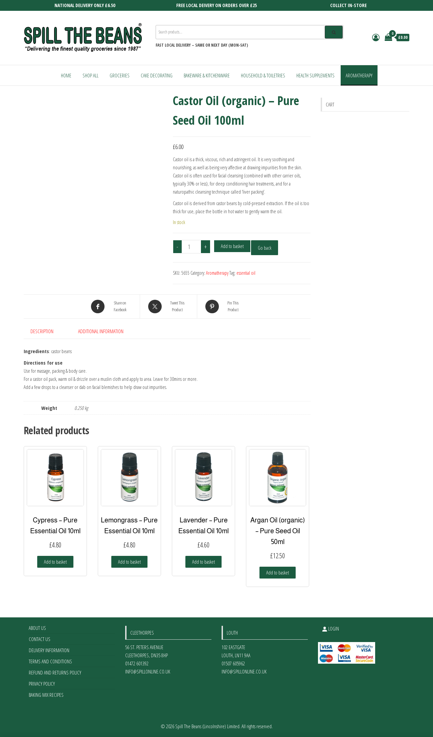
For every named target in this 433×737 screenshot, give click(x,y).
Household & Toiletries (263, 75)
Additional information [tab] (100, 331)
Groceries (120, 75)
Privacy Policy (42, 683)
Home (66, 75)
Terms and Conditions (50, 661)
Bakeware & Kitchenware (207, 75)
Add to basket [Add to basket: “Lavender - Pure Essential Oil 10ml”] (203, 561)
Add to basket (232, 246)
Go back (264, 247)
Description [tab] (41, 331)
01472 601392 (137, 663)
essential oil (245, 273)
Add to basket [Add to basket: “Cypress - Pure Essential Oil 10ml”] (55, 561)
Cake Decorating (157, 75)
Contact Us (39, 639)
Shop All (90, 75)
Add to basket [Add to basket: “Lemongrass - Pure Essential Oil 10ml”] (129, 561)
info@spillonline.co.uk (147, 671)
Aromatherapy (359, 75)
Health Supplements (315, 75)
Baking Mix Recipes (46, 694)
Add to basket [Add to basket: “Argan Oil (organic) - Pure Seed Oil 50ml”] (277, 572)
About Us (37, 627)
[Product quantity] (191, 246)
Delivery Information (49, 650)
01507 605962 (233, 663)
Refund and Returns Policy (55, 672)
